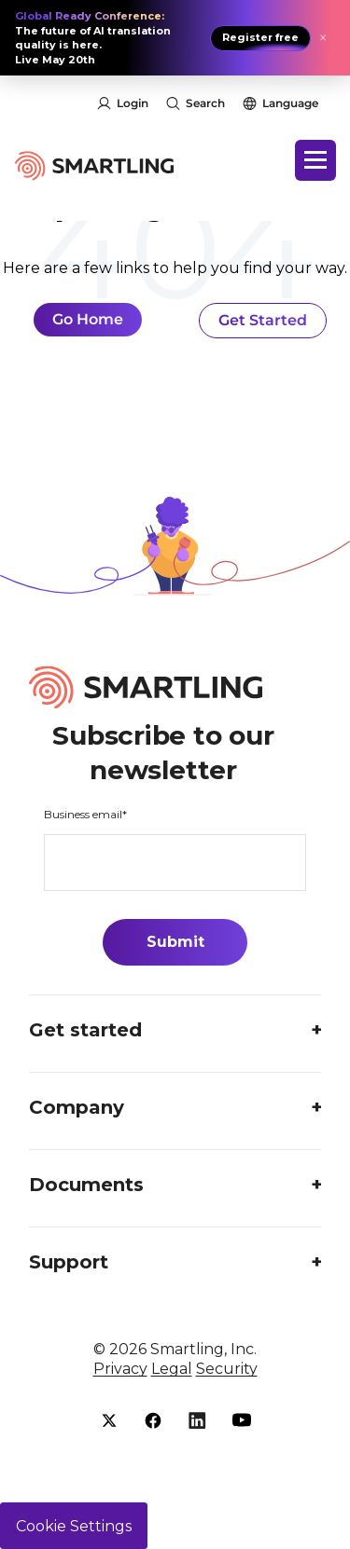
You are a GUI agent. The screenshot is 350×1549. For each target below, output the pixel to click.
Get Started (262, 320)
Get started (85, 1030)
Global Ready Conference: (89, 15)
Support (68, 1262)
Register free (260, 37)
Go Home (87, 319)
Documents (86, 1184)
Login (132, 103)
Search (205, 103)
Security (227, 1369)
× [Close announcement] (323, 38)
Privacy (120, 1369)
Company (76, 1107)
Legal (171, 1369)
